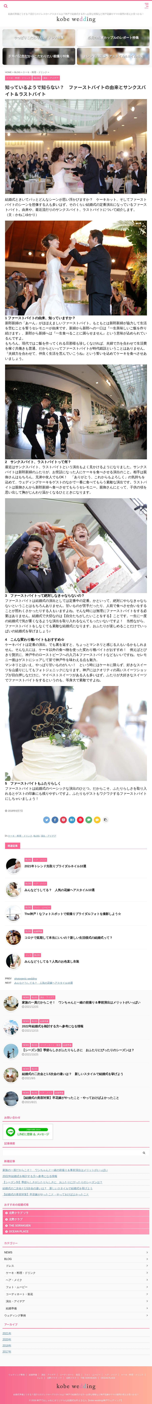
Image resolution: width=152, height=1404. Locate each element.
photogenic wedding (25, 978)
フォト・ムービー (92, 1374)
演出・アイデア (48, 836)
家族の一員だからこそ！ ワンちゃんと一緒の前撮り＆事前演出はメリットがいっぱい (81, 1002)
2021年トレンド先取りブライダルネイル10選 (55, 866)
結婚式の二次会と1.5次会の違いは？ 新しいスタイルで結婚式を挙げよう (72, 1074)
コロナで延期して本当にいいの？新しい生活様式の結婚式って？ (68, 937)
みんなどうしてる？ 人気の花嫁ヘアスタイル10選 (59, 890)
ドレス (40, 1377)
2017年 (7, 1351)
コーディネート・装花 (70, 1374)
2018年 (7, 1345)
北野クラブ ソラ (19, 1212)
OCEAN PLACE (19, 1231)
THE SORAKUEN (20, 1225)
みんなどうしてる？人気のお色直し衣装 (51, 961)
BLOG (37, 836)
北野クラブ (15, 1219)
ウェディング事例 (16, 1374)
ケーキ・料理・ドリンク (20, 836)
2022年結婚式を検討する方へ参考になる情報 (52, 1026)
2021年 (7, 1333)
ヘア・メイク (111, 1374)
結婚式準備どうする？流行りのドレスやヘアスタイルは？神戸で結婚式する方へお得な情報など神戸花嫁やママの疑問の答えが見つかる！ (76, 1394)
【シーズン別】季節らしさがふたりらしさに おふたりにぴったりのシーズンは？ (78, 1050)
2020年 (7, 1339)
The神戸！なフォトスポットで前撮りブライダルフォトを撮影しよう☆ (72, 914)
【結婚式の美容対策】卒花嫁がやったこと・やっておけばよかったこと (70, 1098)
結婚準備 (33, 1374)
